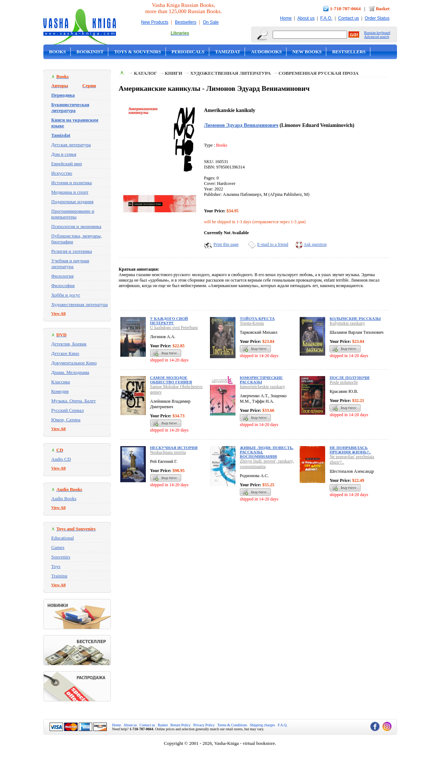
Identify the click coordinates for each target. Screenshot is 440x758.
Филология (62, 276)
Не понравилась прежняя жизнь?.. (350, 449)
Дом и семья (64, 154)
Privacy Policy (204, 725)
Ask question (315, 244)
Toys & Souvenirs (137, 51)
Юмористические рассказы (261, 379)
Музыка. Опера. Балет (73, 400)
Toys (56, 566)
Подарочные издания (72, 201)
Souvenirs (60, 557)
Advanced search (376, 37)
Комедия (60, 391)
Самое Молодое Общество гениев (171, 379)
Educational (62, 538)
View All (58, 313)
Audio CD (61, 459)
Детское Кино (65, 353)
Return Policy (181, 725)
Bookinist (90, 51)
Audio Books (64, 498)
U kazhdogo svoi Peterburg (174, 327)
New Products (154, 22)
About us (306, 18)
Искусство (62, 173)
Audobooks (266, 51)
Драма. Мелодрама (70, 372)
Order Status (377, 18)
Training (59, 576)
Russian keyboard (377, 33)
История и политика (71, 182)
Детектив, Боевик (69, 344)
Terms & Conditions (232, 725)
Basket (383, 8)
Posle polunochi (344, 382)
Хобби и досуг (66, 295)
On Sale (211, 22)
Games (58, 547)
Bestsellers (185, 22)
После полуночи (350, 377)
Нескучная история (174, 447)
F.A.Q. (326, 18)
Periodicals (188, 51)
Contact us (348, 18)
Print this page (226, 244)
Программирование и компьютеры (72, 214)
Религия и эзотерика (71, 251)
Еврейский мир (66, 163)
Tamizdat (228, 51)
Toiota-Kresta (252, 323)
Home (286, 18)
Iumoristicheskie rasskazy (262, 386)
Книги (173, 73)
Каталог (145, 73)
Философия (63, 285)
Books (57, 51)
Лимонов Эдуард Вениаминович (241, 125)
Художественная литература (79, 304)
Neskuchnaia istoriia (168, 452)
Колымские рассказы (355, 318)
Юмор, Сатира (66, 419)
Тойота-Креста (257, 318)
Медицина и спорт (70, 192)
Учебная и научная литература (70, 263)
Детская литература (71, 144)
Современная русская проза (319, 73)
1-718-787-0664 (345, 8)
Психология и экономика (76, 226)
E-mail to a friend (272, 244)
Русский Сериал (67, 410)
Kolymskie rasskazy (347, 323)
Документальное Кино (74, 363)
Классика (60, 381)
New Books (307, 51)
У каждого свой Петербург (169, 320)
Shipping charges (262, 725)
